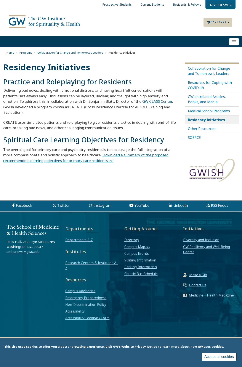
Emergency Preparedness (85, 298)
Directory (131, 240)
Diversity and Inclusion (201, 240)
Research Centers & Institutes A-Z (91, 265)
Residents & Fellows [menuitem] (187, 4)
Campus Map (134, 247)
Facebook (24, 205)
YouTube (142, 205)
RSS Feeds (219, 205)
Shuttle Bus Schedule (141, 274)
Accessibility (75, 311)
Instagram (102, 205)
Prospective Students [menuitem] (117, 4)
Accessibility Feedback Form (87, 318)
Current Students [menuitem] (152, 4)
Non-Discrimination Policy (85, 304)
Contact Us (197, 285)
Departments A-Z (79, 240)
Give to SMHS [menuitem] (220, 5)
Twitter (63, 205)
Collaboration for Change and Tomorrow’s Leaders (70, 52)
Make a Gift (198, 275)
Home (10, 52)
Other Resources (201, 128)
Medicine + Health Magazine (211, 295)
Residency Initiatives (206, 119)
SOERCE (194, 137)
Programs (25, 52)
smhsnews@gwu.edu (23, 251)
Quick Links (218, 22)
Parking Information (140, 267)
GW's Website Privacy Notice (135, 347)
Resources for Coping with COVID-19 (210, 85)
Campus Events (136, 253)
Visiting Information (140, 260)
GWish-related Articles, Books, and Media (207, 99)
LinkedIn (180, 205)
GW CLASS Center (157, 101)
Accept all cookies (219, 358)
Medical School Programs (209, 111)
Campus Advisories (80, 291)
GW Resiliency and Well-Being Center (206, 249)
